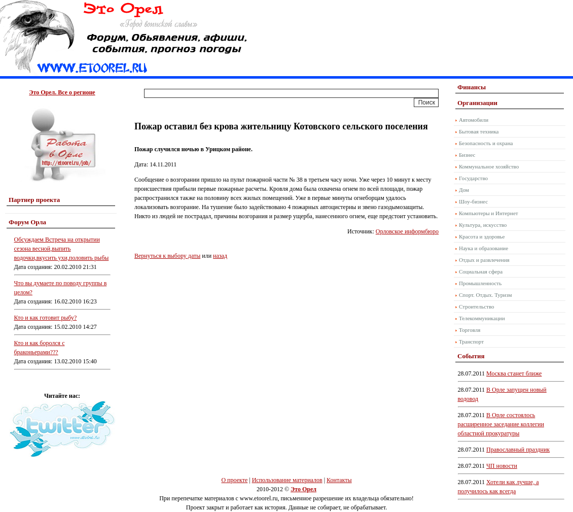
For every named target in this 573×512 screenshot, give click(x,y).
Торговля (469, 330)
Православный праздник (518, 449)
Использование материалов (287, 480)
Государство (473, 178)
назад (220, 255)
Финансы (471, 87)
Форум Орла (27, 222)
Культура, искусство (483, 225)
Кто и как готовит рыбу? (45, 317)
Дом (464, 190)
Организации (477, 103)
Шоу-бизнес (473, 201)
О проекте (234, 480)
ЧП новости (501, 465)
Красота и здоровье (482, 236)
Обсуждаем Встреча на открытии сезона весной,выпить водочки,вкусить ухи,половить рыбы (61, 248)
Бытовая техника (479, 131)
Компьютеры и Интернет (488, 213)
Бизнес (467, 155)
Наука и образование (483, 248)
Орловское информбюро (407, 231)
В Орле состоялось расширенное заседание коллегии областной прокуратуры (501, 424)
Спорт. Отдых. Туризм (485, 295)
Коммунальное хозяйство (489, 166)
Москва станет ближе (514, 373)
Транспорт (471, 341)
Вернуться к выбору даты (167, 255)
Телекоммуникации (482, 318)
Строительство (476, 306)
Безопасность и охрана (486, 143)
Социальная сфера (481, 271)
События (470, 356)
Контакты (339, 480)
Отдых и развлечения (484, 260)
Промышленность (480, 283)
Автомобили (473, 120)
